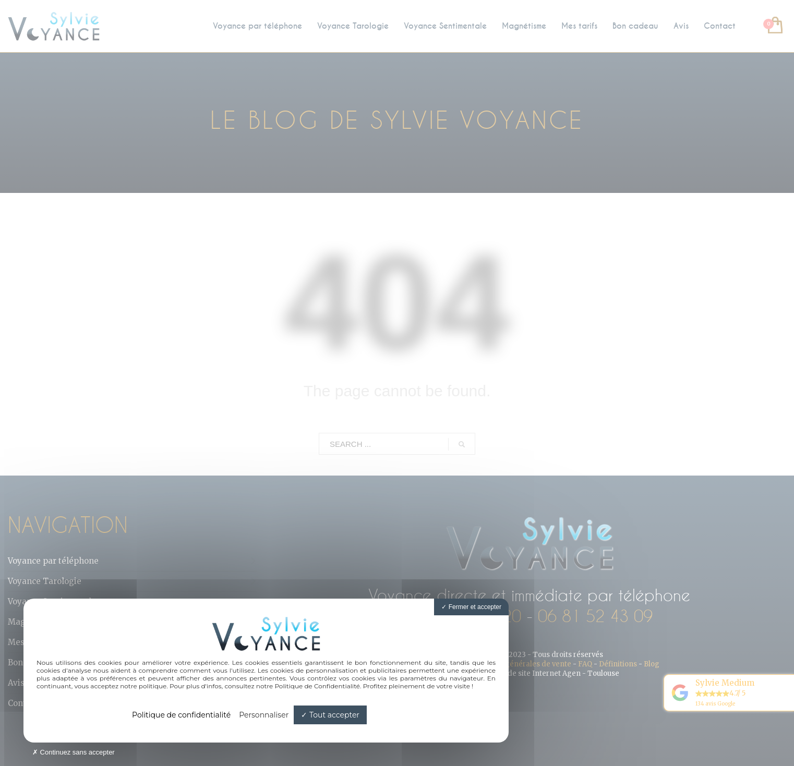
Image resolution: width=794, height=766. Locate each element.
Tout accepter (330, 715)
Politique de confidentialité (181, 715)
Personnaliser (263, 715)
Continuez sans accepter (73, 752)
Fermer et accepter (471, 607)
